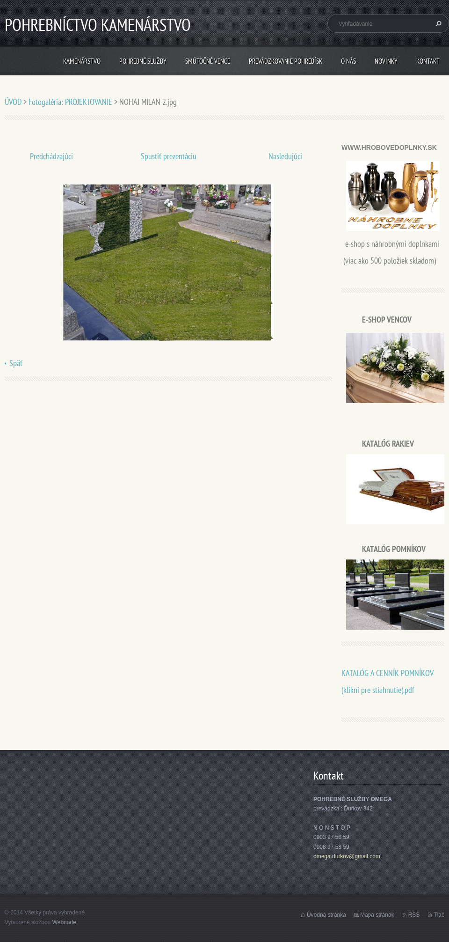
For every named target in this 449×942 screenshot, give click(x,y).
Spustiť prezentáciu (168, 156)
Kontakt (428, 61)
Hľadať (437, 23)
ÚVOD (13, 101)
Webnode (64, 922)
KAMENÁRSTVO (82, 61)
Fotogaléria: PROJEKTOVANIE (70, 101)
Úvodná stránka (326, 915)
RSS (414, 915)
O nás (348, 61)
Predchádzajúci (51, 156)
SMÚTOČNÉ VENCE (207, 61)
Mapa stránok (377, 915)
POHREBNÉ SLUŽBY (143, 61)
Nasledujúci (285, 156)
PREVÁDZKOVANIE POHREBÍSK (285, 61)
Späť (15, 363)
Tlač (439, 915)
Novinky (386, 61)
